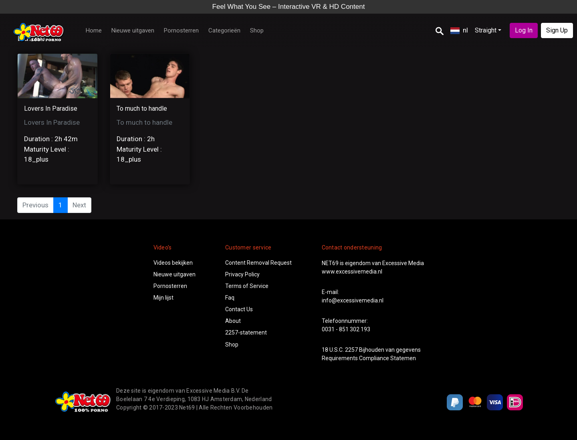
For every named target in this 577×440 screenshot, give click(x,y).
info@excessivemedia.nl (352, 300)
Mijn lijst (163, 297)
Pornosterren (181, 30)
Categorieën (224, 30)
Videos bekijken (173, 263)
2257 (351, 350)
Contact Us (239, 309)
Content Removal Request (258, 263)
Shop (257, 30)
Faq (229, 297)
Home (94, 30)
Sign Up (557, 30)
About (233, 321)
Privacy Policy (242, 274)
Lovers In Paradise (50, 108)
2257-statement (246, 332)
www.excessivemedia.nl (352, 271)
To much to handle (142, 108)
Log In (524, 30)
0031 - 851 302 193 (346, 329)
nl (459, 30)
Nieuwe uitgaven (132, 30)
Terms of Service (246, 286)
